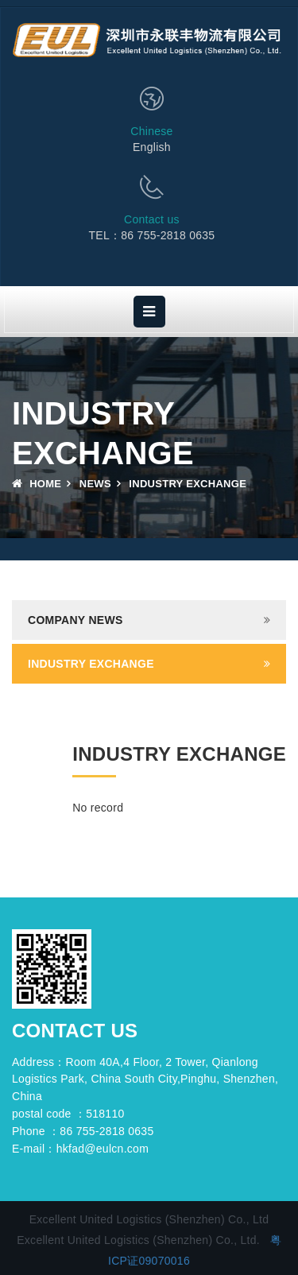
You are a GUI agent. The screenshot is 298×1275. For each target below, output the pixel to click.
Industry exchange (91, 663)
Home (36, 484)
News (95, 484)
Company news (75, 620)
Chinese (151, 131)
